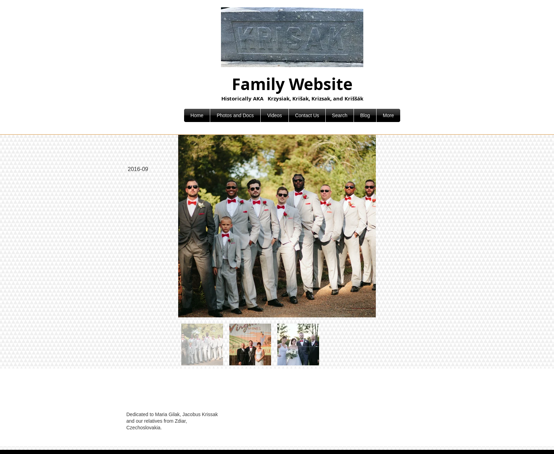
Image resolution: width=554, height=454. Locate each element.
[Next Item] (364, 226)
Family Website (292, 84)
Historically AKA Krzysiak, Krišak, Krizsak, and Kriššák (292, 98)
